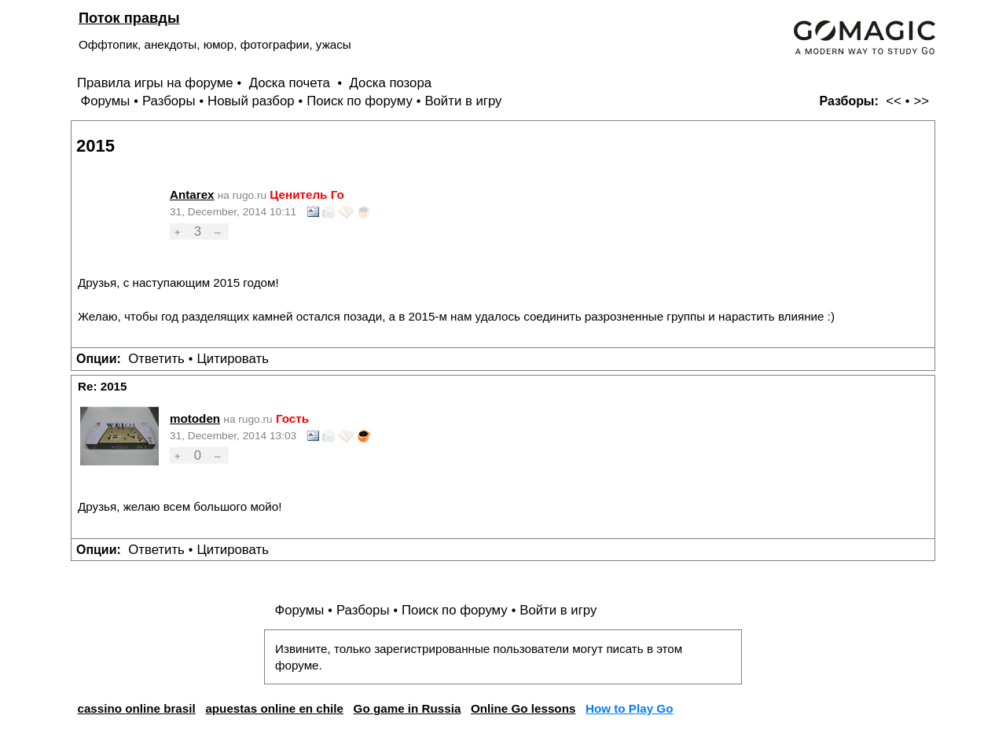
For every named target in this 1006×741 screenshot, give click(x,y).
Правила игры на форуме (155, 82)
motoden (195, 418)
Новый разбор (251, 101)
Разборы (169, 101)
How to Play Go (629, 708)
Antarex (192, 194)
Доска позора (391, 82)
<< (893, 101)
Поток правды (129, 17)
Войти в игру (462, 101)
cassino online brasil (136, 708)
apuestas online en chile (274, 708)
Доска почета (291, 82)
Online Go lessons (523, 708)
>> (921, 101)
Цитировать (232, 358)
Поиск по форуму (360, 101)
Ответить (156, 358)
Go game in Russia (407, 708)
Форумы (105, 101)
